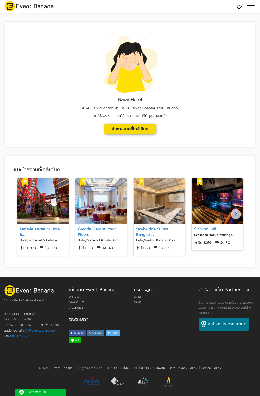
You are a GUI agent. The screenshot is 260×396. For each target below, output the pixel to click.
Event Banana (63, 368)
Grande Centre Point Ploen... (97, 231)
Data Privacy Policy (183, 368)
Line (75, 340)
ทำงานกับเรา (76, 302)
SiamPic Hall (205, 229)
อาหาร (137, 302)
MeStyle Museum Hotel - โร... (41, 231)
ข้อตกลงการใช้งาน (153, 368)
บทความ (74, 296)
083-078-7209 (20, 336)
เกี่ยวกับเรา (76, 307)
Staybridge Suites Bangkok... (152, 231)
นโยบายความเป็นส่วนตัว (122, 368)
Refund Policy (211, 368)
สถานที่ (138, 296)
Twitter (113, 333)
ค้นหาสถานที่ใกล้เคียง (130, 129)
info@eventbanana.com (40, 330)
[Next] (236, 214)
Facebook (77, 333)
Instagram (95, 333)
